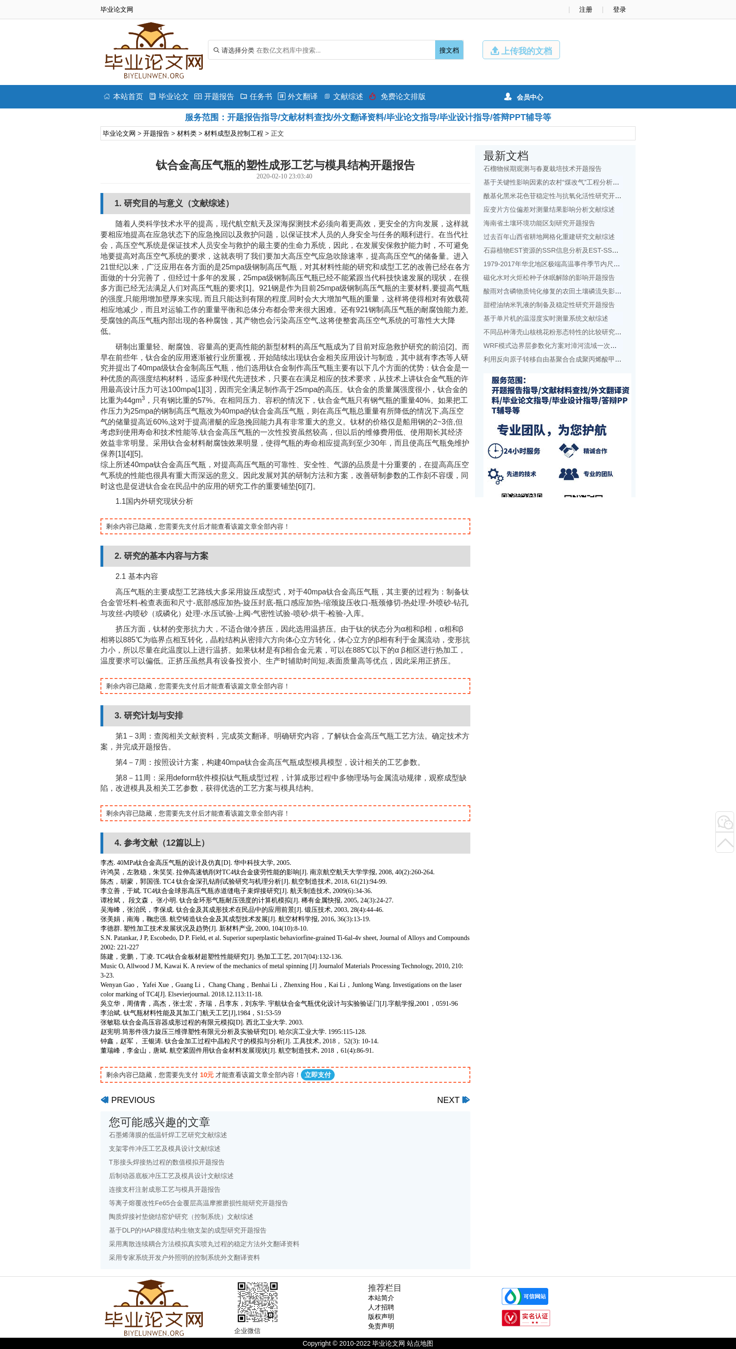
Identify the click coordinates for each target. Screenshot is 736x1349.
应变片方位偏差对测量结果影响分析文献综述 (549, 209)
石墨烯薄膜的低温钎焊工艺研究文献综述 (168, 1135)
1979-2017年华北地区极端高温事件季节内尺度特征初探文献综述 (578, 264)
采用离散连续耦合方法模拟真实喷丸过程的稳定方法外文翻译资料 (204, 1244)
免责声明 (381, 1326)
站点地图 (420, 1343)
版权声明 (381, 1316)
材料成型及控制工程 (233, 133)
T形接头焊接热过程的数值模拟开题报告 (167, 1162)
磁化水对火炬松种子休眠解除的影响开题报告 (549, 277)
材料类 (187, 133)
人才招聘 (381, 1307)
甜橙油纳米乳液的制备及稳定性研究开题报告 (549, 304)
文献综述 (343, 96)
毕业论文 (169, 96)
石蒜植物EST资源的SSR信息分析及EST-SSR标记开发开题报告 (576, 250)
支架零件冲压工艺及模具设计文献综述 (165, 1148)
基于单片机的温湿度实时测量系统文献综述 (545, 318)
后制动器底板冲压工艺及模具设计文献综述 (171, 1175)
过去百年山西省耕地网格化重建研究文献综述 (549, 236)
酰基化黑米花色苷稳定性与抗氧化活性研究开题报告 (559, 196)
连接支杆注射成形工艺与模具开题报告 (165, 1189)
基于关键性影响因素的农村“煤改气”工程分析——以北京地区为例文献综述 (590, 182)
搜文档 (449, 50)
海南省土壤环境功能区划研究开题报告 (539, 223)
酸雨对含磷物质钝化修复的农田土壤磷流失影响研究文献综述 (572, 291)
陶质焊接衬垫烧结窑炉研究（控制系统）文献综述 (181, 1216)
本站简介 (381, 1298)
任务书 (256, 96)
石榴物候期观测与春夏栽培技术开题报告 (542, 168)
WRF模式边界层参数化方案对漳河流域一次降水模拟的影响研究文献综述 (589, 345)
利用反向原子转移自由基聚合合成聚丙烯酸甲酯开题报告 (565, 359)
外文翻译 (298, 96)
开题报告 (214, 96)
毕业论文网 (119, 133)
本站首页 (123, 96)
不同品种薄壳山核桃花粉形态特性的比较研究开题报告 (562, 332)
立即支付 (318, 1075)
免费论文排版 (397, 96)
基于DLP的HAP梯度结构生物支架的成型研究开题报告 (188, 1230)
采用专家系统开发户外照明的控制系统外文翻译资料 (184, 1257)
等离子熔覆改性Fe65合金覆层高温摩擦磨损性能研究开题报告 (198, 1203)
